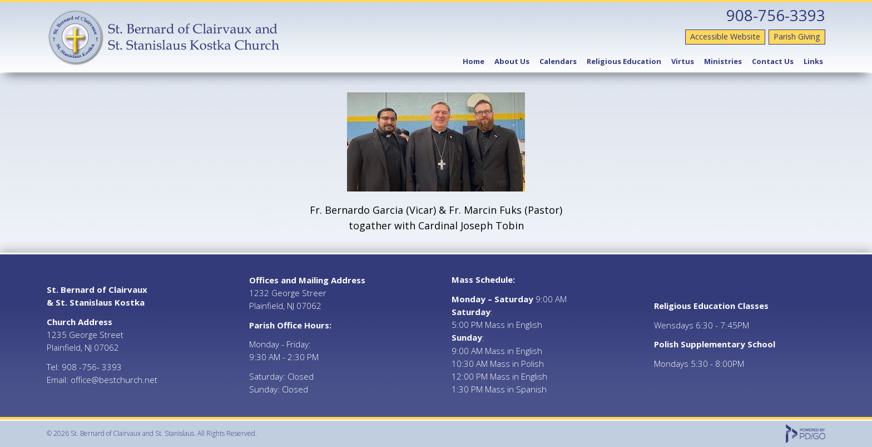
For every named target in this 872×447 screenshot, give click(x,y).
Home (473, 61)
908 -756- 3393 (92, 366)
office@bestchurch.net (114, 379)
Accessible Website (725, 36)
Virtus (682, 61)
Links (813, 61)
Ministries (723, 61)
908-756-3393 (775, 15)
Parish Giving (797, 36)
